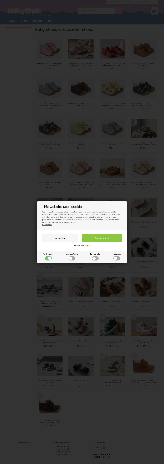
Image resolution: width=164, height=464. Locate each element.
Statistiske (116, 256)
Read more (47, 225)
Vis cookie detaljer (82, 245)
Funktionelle (95, 256)
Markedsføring (72, 256)
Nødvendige (48, 256)
